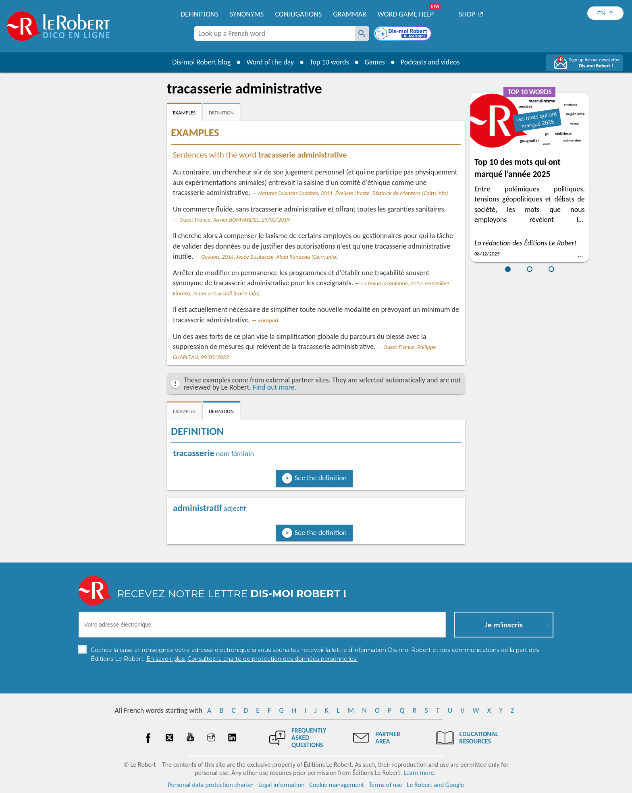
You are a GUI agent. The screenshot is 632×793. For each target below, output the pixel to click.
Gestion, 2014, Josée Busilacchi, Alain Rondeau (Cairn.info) (269, 256)
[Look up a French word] (362, 33)
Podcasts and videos (430, 62)
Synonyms (247, 14)
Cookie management (336, 785)
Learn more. (419, 772)
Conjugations (298, 14)
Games (375, 62)
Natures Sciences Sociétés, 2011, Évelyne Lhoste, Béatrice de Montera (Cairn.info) (353, 193)
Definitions (199, 14)
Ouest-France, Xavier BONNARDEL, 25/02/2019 (234, 219)
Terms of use (385, 785)
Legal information (281, 785)
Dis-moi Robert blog (201, 62)
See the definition (321, 477)
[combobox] (274, 33)
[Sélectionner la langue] (605, 13)
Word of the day (270, 62)
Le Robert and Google (435, 785)
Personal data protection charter (211, 785)
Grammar (349, 14)
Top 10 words (329, 62)
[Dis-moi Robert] (403, 34)
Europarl (268, 320)
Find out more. (274, 387)
